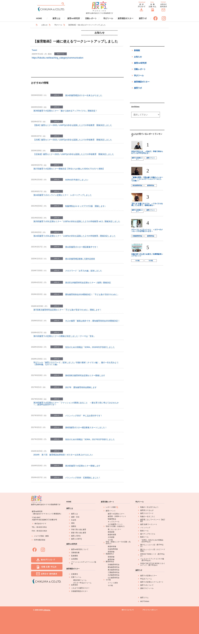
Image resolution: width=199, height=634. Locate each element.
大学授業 (111, 537)
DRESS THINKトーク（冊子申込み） (152, 555)
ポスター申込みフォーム (82, 583)
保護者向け (110, 554)
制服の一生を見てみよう (149, 507)
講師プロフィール (147, 588)
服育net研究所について (79, 549)
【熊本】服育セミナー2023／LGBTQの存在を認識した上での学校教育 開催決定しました (72, 125)
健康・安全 (75, 517)
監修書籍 (74, 556)
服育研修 (111, 559)
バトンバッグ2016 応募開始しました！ (82, 478)
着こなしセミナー (114, 529)
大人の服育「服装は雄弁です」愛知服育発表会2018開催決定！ (92, 321)
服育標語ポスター (125, 18)
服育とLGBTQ (76, 539)
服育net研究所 (73, 18)
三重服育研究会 (113, 572)
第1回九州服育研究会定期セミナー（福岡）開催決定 (88, 282)
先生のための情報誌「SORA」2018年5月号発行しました (90, 347)
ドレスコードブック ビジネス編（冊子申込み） (152, 559)
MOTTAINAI (144, 601)
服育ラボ (143, 18)
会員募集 (74, 559)
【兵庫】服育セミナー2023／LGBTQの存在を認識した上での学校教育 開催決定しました (72, 140)
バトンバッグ (145, 527)
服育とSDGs (76, 536)
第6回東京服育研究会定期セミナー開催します (85, 375)
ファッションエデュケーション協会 (83, 562)
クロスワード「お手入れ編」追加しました (83, 271)
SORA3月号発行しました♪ (76, 180)
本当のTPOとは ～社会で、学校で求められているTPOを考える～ (147, 152)
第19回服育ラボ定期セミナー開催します (82, 466)
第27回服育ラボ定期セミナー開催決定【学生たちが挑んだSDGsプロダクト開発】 (69, 169)
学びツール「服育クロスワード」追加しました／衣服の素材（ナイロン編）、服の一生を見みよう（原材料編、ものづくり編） (76, 363)
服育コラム (144, 597)
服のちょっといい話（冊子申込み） (151, 545)
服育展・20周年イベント (117, 516)
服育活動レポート (107, 502)
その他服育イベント (115, 524)
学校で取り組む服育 (78, 529)
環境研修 (111, 552)
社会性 (73, 520)
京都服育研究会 (137, 236)
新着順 (137, 50)
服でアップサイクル (147, 534)
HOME (39, 18)
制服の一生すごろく (147, 516)
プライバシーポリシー (150, 610)
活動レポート (91, 18)
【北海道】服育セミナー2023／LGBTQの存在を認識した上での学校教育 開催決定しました (73, 154)
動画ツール (144, 531)
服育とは (56, 18)
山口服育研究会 (113, 578)
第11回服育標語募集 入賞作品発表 (80, 259)
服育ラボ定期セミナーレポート (151, 582)
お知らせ (44, 25)
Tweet (34, 50)
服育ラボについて (147, 585)
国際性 (73, 526)
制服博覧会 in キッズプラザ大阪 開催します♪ (85, 206)
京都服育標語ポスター (79, 591)
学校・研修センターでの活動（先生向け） (118, 542)
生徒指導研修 (113, 549)
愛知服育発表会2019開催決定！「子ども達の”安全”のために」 (92, 294)
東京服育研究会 (137, 185)
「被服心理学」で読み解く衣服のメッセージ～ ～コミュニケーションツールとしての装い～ (147, 179)
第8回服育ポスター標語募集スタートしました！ (86, 427)
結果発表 (74, 585)
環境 (72, 523)
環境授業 (111, 532)
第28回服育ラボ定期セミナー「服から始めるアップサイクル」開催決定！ (65, 111)
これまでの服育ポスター (80, 588)
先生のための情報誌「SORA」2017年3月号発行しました (90, 439)
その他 (137, 260)
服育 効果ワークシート (148, 524)
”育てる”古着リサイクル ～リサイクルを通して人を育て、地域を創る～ (147, 204)
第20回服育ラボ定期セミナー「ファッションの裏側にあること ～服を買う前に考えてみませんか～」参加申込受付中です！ (76, 404)
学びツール (108, 18)
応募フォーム (76, 577)
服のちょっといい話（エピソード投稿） (152, 550)
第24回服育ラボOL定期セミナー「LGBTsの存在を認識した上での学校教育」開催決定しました (74, 236)
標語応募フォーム (80, 580)
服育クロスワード (147, 513)
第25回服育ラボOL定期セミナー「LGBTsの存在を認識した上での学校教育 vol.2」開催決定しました (76, 221)
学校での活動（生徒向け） (116, 526)
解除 (47, 536)
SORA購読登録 (39, 540)
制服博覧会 (112, 519)
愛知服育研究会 (113, 567)
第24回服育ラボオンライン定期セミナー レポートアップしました (62, 195)
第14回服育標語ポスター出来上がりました (83, 95)
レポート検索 (112, 507)
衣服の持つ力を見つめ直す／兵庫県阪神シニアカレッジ (147, 255)
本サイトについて (128, 610)
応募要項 (74, 574)
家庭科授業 (112, 535)
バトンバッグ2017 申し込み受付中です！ (83, 416)
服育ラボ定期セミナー (137, 158)
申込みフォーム (146, 579)
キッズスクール (113, 522)
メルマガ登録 (39, 536)
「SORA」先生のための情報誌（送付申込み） (151, 540)
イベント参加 (113, 583)
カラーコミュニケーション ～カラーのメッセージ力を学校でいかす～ (147, 230)
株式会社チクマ (40, 524)
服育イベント (150, 158)
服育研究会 (150, 185)
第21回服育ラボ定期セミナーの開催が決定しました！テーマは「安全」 (64, 336)
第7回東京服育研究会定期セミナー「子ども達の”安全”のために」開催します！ (67, 310)
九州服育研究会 (113, 575)
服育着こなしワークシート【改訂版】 (152, 520)
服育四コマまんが (147, 510)
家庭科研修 (112, 546)
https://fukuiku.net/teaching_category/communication (57, 58)
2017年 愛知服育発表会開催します (81, 387)
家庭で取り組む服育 (78, 533)
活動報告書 (75, 552)
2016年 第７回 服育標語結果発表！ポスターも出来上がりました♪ (63, 455)
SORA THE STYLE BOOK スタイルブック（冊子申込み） (152, 564)
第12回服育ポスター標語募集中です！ (81, 247)
